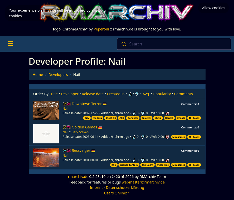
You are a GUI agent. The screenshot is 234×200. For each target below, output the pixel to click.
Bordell (169, 118)
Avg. (146, 93)
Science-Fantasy (129, 164)
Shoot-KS (111, 118)
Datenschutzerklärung (125, 187)
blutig (158, 118)
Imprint (96, 187)
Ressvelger (84, 150)
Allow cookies (213, 7)
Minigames (179, 137)
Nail (65, 108)
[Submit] (123, 43)
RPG (114, 164)
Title (54, 93)
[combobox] (174, 44)
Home (38, 74)
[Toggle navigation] (10, 44)
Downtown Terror (89, 103)
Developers (58, 74)
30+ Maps (194, 164)
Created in (115, 93)
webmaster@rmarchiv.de (143, 182)
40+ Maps (194, 118)
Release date (93, 93)
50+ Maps (194, 137)
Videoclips (162, 164)
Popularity (162, 93)
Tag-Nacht (147, 164)
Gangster (133, 118)
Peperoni (101, 29)
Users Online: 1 (117, 193)
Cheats (181, 118)
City (87, 118)
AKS (121, 118)
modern (97, 118)
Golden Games (87, 127)
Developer (70, 93)
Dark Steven (80, 132)
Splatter (146, 118)
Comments (183, 93)
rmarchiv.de (78, 176)
